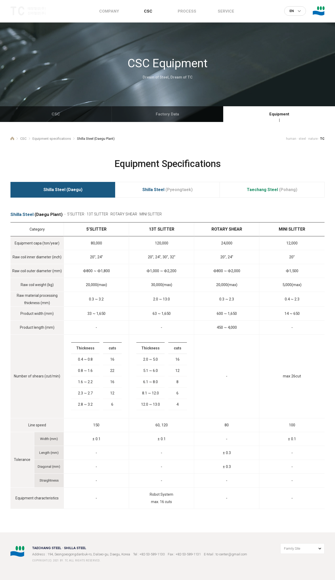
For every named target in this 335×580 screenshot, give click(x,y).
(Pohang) (272, 189)
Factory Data (167, 114)
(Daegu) (62, 189)
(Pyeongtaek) (167, 189)
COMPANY (109, 11)
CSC (148, 11)
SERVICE (226, 11)
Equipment (279, 114)
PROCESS (187, 11)
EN (291, 11)
